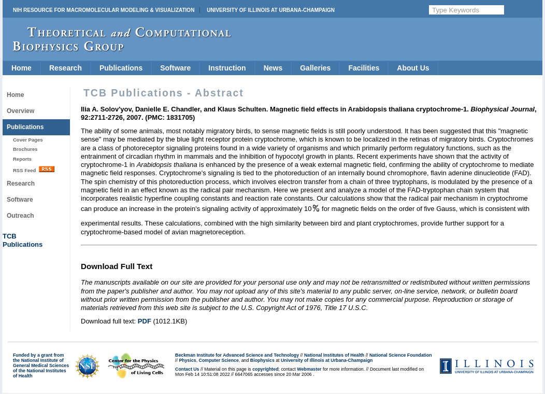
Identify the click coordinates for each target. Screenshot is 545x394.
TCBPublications (22, 240)
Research (65, 68)
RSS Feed (33, 169)
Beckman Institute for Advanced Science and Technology (237, 355)
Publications (120, 68)
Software (175, 68)
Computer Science (219, 360)
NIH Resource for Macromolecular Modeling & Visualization (103, 10)
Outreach (20, 215)
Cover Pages (28, 140)
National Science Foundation (400, 355)
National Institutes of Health (334, 355)
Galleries (315, 68)
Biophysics (262, 360)
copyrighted (265, 369)
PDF (144, 321)
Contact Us (187, 369)
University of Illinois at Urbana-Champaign (271, 10)
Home (21, 68)
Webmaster (309, 369)
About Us (413, 68)
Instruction (227, 68)
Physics (187, 360)
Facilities (363, 68)
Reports (22, 159)
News (273, 68)
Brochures (25, 149)
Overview (20, 111)
